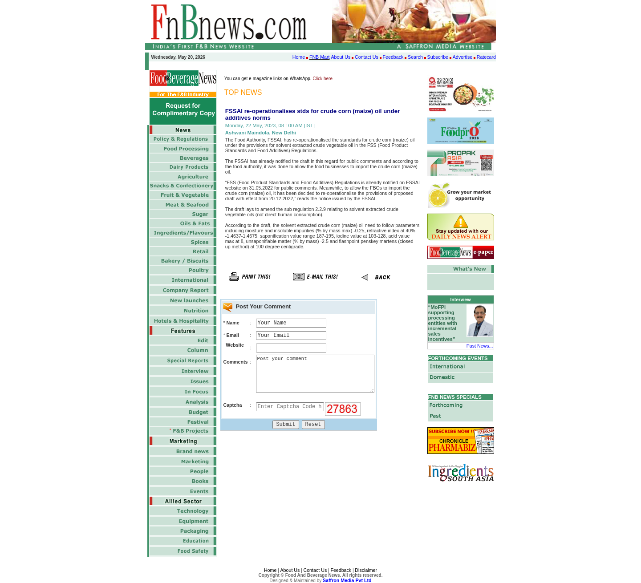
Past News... (480, 345)
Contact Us (366, 57)
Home (298, 57)
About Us (340, 57)
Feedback (393, 57)
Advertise (462, 57)
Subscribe (437, 57)
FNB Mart (319, 57)
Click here (323, 78)
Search (415, 57)
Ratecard (486, 57)
